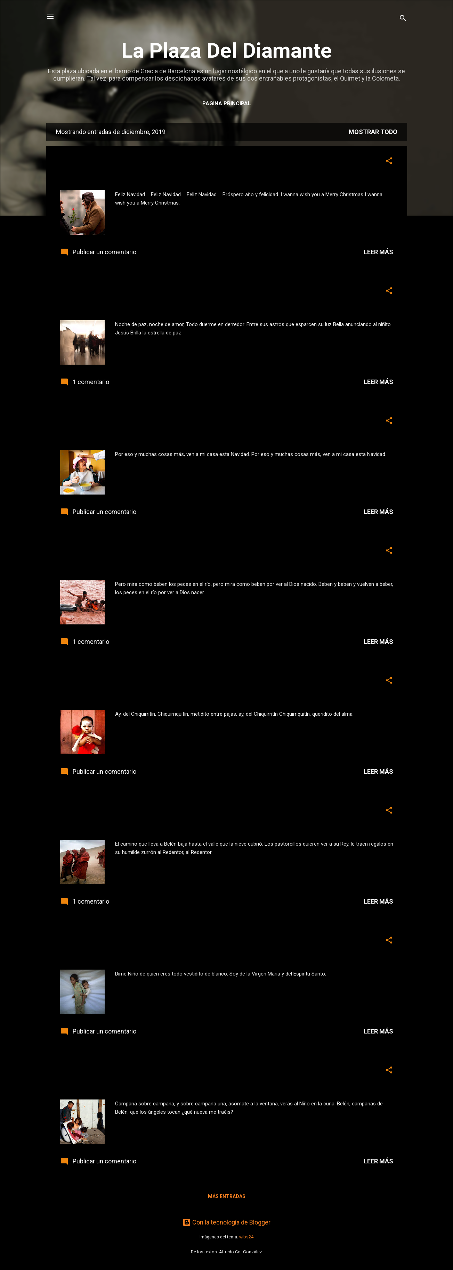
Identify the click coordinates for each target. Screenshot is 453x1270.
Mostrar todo (373, 131)
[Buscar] (403, 19)
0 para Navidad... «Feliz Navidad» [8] (144, 163)
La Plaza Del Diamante (226, 50)
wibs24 (246, 1236)
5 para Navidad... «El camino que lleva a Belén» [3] (177, 812)
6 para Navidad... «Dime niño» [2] (137, 942)
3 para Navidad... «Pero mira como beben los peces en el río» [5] (210, 552)
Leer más (378, 252)
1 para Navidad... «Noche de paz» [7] (145, 293)
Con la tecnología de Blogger (226, 1222)
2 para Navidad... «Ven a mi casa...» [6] (150, 422)
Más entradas (226, 1196)
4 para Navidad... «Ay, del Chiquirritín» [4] (157, 682)
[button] (389, 162)
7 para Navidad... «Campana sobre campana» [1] (173, 1072)
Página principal (226, 103)
